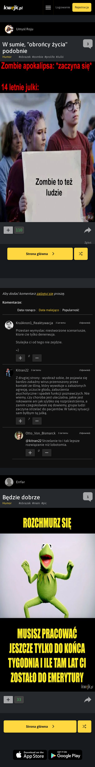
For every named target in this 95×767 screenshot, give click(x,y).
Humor (6, 57)
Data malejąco (49, 310)
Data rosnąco (26, 310)
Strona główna (40, 254)
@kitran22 (33, 441)
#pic (44, 503)
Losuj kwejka (83, 256)
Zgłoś (88, 242)
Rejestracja (82, 7)
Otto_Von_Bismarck (41, 433)
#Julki (60, 57)
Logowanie (63, 7)
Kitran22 (22, 370)
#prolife (50, 57)
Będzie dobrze (21, 497)
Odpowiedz (84, 323)
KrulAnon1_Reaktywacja (34, 323)
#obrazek (25, 57)
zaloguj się (45, 294)
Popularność (70, 310)
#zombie (37, 57)
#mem (36, 503)
